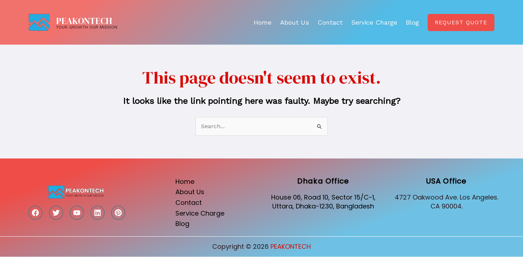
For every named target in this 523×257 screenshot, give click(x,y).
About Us (294, 22)
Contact (330, 22)
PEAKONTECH (84, 21)
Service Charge (374, 22)
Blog (412, 22)
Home (263, 22)
